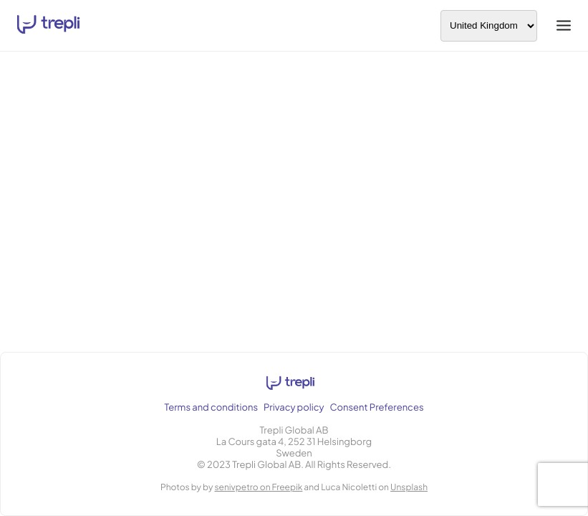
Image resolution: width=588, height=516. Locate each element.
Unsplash (409, 487)
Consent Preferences (377, 407)
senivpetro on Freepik (258, 487)
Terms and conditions (211, 407)
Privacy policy (294, 407)
